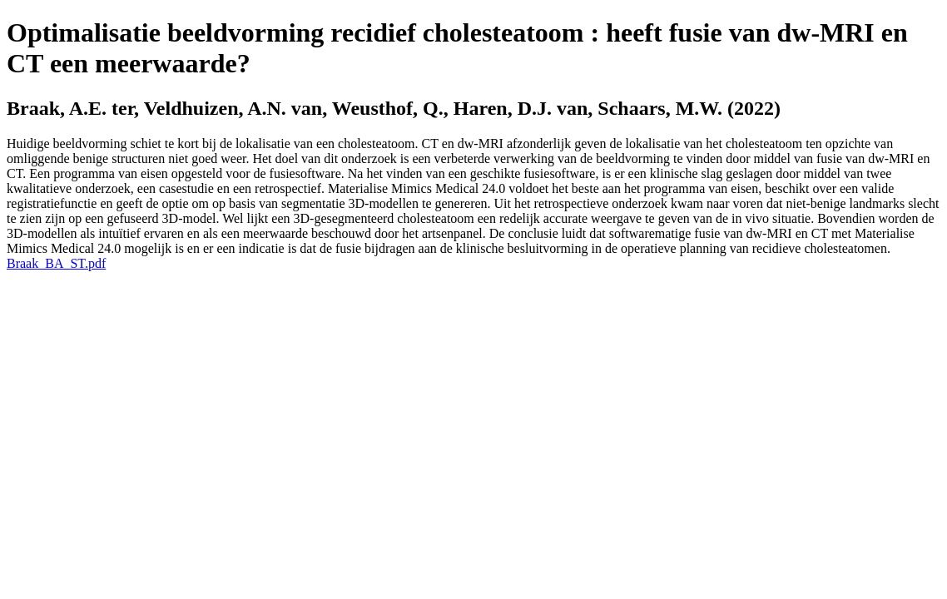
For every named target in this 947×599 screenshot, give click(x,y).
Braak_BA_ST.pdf (56, 263)
